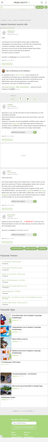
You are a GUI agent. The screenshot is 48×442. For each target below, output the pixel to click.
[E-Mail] (13, 99)
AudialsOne (5, 195)
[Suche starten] (2, 7)
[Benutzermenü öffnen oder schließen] (46, 2)
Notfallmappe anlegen (8, 397)
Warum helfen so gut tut (20, 339)
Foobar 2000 (16, 123)
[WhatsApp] (35, 99)
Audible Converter (19, 75)
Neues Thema (31, 248)
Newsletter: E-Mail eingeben (20, 419)
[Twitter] (28, 99)
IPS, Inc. (33, 411)
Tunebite (28, 190)
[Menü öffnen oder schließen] (2, 2)
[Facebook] (20, 99)
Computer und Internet (8, 28)
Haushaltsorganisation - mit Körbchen (24, 374)
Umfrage (42, 248)
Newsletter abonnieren (24, 427)
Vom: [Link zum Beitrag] (3, 60)
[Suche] (42, 2)
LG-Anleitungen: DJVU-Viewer (11, 362)
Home (13, 432)
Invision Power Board (22, 411)
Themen (14, 434)
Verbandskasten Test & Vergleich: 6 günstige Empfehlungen (26, 328)
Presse (26, 434)
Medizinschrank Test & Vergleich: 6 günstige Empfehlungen (26, 352)
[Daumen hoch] (35, 132)
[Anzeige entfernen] (1, 436)
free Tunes (42, 190)
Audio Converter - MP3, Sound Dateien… (17, 87)
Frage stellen (40, 7)
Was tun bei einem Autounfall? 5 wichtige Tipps (27, 386)
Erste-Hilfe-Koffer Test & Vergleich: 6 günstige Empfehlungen (27, 316)
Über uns (27, 432)
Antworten (7, 64)
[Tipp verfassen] (45, 7)
